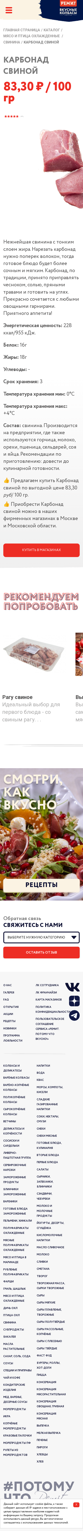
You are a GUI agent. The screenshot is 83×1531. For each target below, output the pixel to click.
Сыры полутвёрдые (51, 1322)
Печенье (42, 1440)
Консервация (46, 1382)
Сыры (40, 1295)
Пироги (42, 1447)
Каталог (52, 30)
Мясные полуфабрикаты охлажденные (16, 1245)
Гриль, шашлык (14, 1289)
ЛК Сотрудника (47, 985)
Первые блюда (47, 1162)
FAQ (6, 1000)
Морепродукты (14, 1409)
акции (8, 1014)
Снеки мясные (47, 1136)
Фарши (8, 1282)
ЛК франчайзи (46, 993)
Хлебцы (42, 1454)
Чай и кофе (11, 1378)
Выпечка (43, 1426)
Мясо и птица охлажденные (32, 36)
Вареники (10, 1201)
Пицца (41, 1375)
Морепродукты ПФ (17, 1443)
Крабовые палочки (17, 1436)
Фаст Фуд (44, 1356)
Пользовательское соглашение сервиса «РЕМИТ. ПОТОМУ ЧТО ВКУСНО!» (50, 1029)
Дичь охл (10, 1308)
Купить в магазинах (41, 550)
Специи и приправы (17, 1370)
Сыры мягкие (46, 1303)
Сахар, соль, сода (17, 1356)
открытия (11, 1007)
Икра (6, 1416)
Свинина (11, 42)
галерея (8, 993)
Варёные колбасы (16, 1078)
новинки (9, 1028)
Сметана (43, 1269)
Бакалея (9, 1337)
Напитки (43, 1066)
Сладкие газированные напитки (47, 1104)
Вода (41, 1073)
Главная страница (21, 30)
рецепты (9, 1021)
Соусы (8, 1363)
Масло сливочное (50, 1247)
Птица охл (11, 1315)
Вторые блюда (48, 1155)
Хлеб (40, 1462)
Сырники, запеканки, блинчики (45, 1182)
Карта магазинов (49, 1000)
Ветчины (9, 1121)
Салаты (42, 1170)
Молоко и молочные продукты (44, 1211)
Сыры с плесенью (49, 1341)
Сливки (42, 1262)
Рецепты (41, 885)
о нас (7, 985)
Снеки (41, 1129)
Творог (42, 1276)
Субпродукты (13, 1330)
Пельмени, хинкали (17, 1221)
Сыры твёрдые (47, 1348)
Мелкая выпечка (49, 1433)
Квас (40, 1080)
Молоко (43, 1254)
